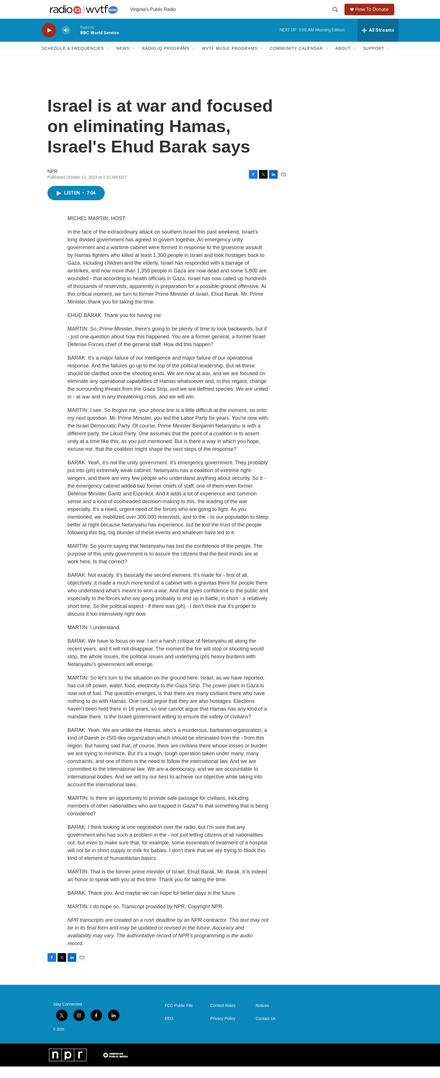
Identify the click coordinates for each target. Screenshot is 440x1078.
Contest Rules (223, 1017)
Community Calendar (296, 60)
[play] (49, 42)
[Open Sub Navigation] (108, 60)
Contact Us (266, 1030)
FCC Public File (179, 1017)
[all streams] (378, 41)
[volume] (66, 41)
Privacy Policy (222, 1030)
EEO (169, 1030)
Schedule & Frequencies (73, 60)
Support (373, 60)
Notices (262, 1017)
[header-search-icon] (335, 15)
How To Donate (374, 15)
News (122, 60)
